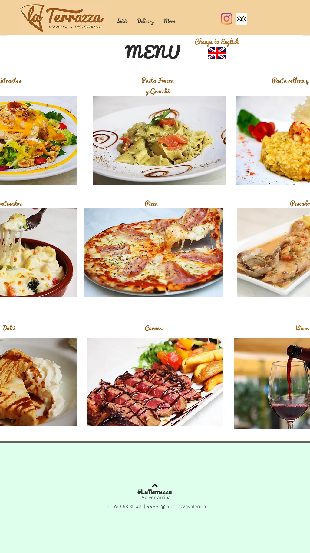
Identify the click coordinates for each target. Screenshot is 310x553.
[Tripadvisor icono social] (241, 19)
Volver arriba (156, 498)
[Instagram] (226, 19)
